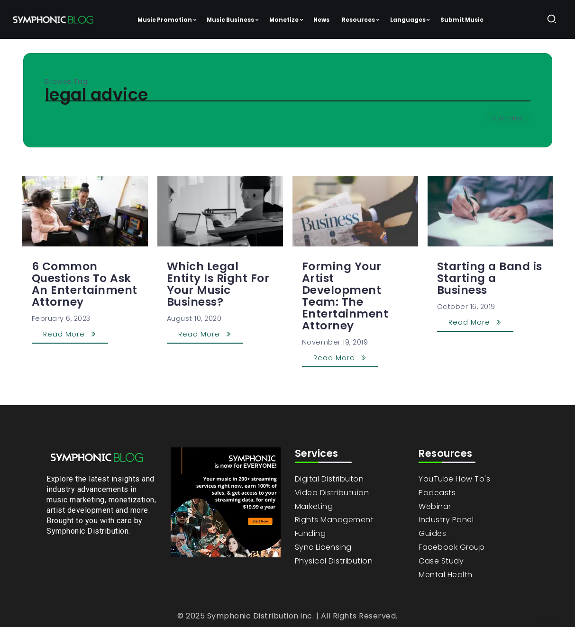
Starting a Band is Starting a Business (489, 278)
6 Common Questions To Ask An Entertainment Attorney (84, 284)
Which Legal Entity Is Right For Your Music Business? (218, 284)
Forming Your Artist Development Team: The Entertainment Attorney (345, 296)
